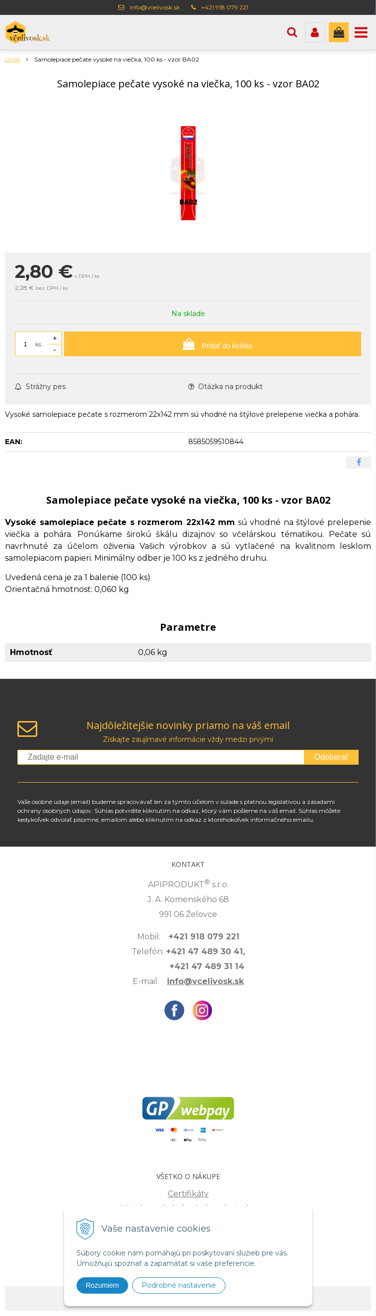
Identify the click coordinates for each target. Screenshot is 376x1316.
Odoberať (331, 757)
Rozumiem (102, 1285)
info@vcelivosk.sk (155, 7)
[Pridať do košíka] (212, 343)
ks (38, 344)
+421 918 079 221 (224, 7)
